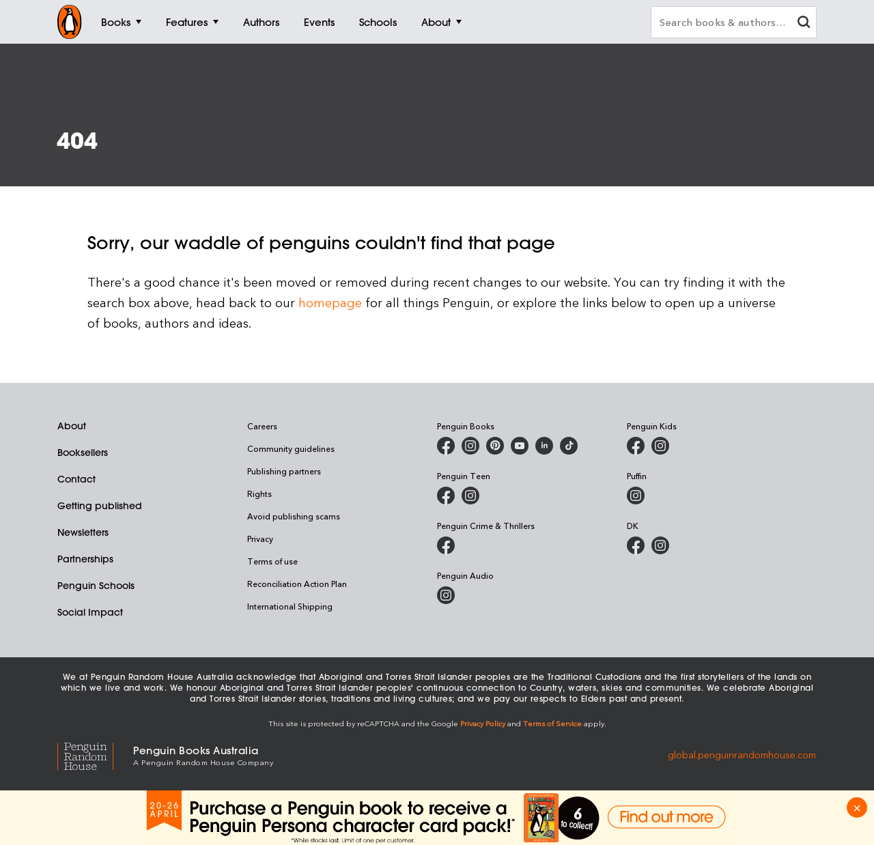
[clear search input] (804, 23)
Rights (259, 493)
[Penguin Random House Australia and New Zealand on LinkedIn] (544, 446)
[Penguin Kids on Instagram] (660, 446)
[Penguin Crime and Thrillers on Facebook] (446, 545)
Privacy (260, 538)
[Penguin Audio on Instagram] (446, 595)
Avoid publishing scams (293, 516)
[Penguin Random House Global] (95, 754)
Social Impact (90, 612)
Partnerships (85, 559)
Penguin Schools (96, 585)
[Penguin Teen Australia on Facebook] (446, 495)
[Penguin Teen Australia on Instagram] (470, 495)
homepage (330, 302)
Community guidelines (291, 448)
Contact (76, 479)
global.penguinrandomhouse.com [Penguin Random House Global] (742, 754)
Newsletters (83, 532)
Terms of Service (552, 723)
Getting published (99, 506)
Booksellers (82, 452)
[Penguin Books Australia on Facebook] (446, 446)
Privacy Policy (482, 723)
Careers (262, 426)
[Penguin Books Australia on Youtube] (519, 446)
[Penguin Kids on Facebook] (636, 446)
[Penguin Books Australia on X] (495, 446)
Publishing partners (284, 471)
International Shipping (290, 606)
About (71, 426)
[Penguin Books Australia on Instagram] (470, 446)
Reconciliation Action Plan (297, 583)
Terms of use (272, 561)
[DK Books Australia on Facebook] (636, 545)
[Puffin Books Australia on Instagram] (636, 495)
